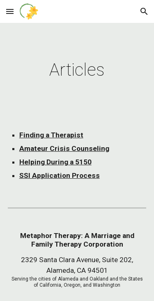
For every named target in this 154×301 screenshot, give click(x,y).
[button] (10, 11)
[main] (77, 70)
